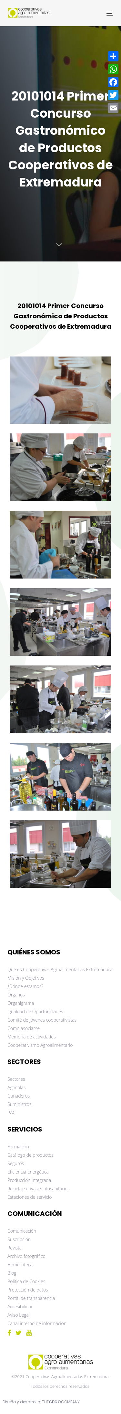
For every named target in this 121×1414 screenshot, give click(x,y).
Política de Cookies (26, 1281)
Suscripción (19, 1239)
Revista (14, 1248)
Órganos (16, 995)
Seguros (15, 1163)
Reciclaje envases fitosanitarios (38, 1188)
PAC (11, 1113)
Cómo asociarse (23, 1028)
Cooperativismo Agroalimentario (40, 1045)
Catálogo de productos (30, 1155)
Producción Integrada (29, 1180)
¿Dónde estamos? (25, 986)
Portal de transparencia (31, 1298)
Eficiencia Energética (28, 1172)
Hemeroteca (20, 1264)
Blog (11, 1273)
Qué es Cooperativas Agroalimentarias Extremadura (59, 969)
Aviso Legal (18, 1315)
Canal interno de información (36, 1323)
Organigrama (20, 1003)
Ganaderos (18, 1096)
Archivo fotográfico (26, 1256)
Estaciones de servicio (29, 1197)
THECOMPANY (61, 1402)
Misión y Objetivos (25, 978)
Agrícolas (16, 1087)
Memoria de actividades (31, 1037)
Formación (18, 1146)
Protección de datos (27, 1290)
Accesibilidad (20, 1306)
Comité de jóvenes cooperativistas (41, 1020)
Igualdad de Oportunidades (35, 1011)
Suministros (19, 1104)
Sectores (16, 1079)
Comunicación (21, 1231)
